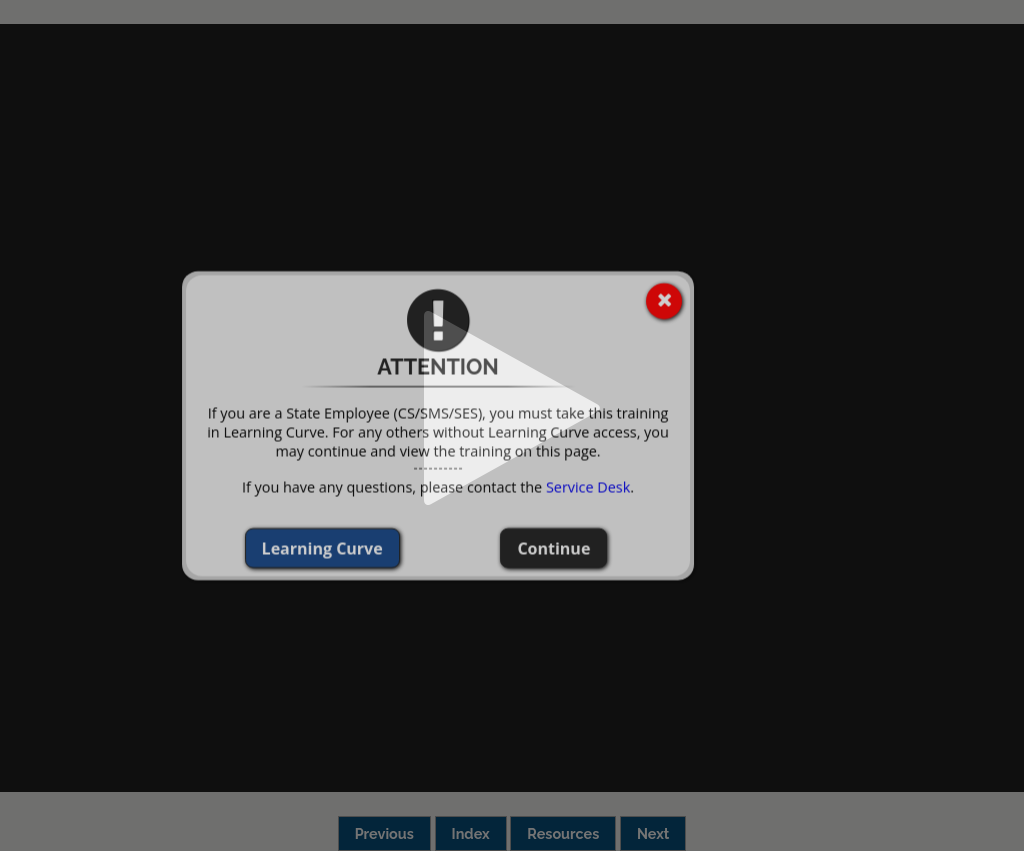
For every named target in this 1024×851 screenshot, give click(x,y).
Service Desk (534, 486)
